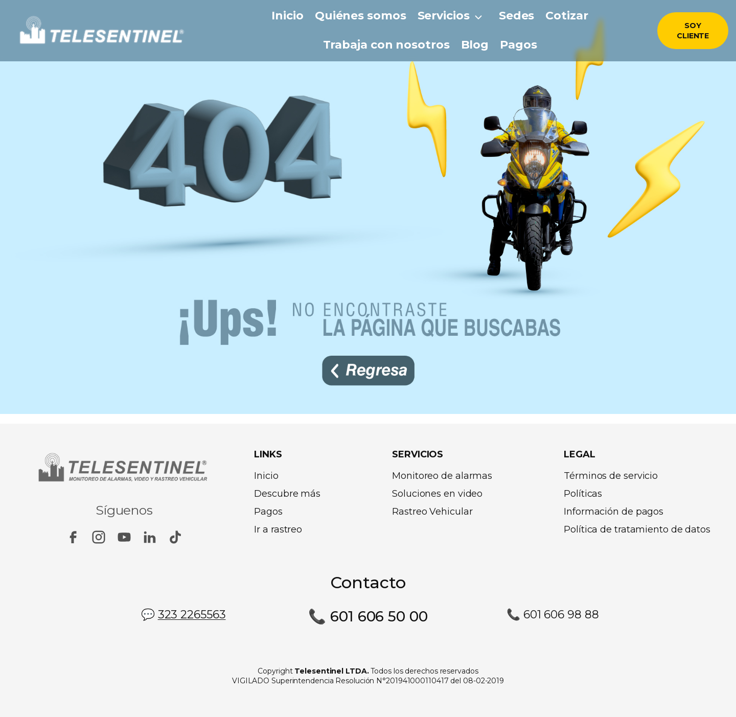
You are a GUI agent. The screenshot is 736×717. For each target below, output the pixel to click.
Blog (475, 45)
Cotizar (566, 15)
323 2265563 (192, 614)
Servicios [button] (444, 15)
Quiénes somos (360, 15)
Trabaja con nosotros (386, 45)
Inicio (287, 15)
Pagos (518, 45)
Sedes (517, 15)
